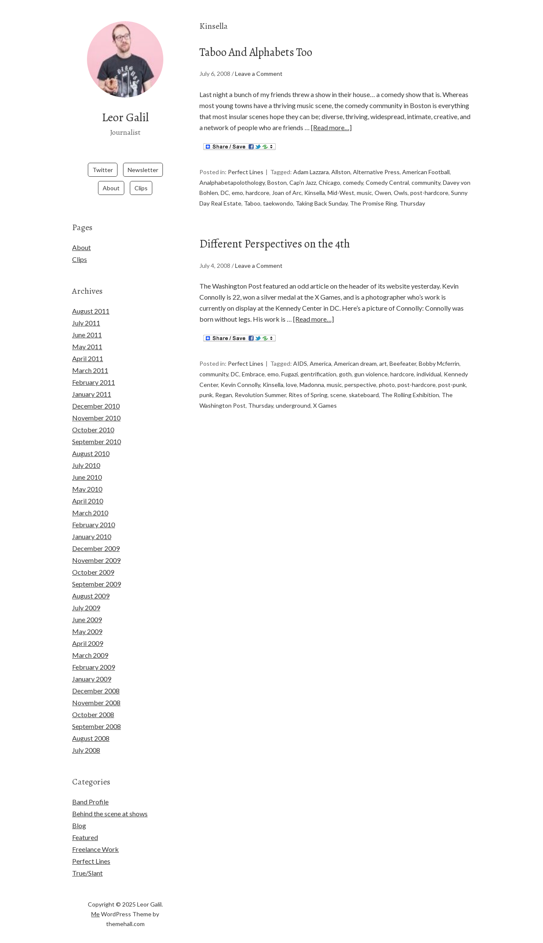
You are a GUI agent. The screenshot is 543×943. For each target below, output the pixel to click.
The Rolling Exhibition (410, 388)
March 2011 (90, 359)
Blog (79, 814)
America (320, 360)
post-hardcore (429, 190)
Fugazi (289, 369)
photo (387, 379)
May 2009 (87, 620)
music (364, 190)
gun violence (371, 369)
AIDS (300, 360)
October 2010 (93, 418)
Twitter (102, 158)
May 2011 (87, 335)
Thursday (412, 200)
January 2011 (91, 383)
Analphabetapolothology (232, 181)
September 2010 (96, 430)
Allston (340, 171)
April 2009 (87, 632)
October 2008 (93, 703)
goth (345, 369)
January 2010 (91, 525)
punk (206, 388)
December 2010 (96, 395)
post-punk (452, 379)
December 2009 (96, 537)
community (425, 181)
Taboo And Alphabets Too (276, 50)
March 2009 (90, 644)
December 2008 (96, 680)
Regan (223, 388)
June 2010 (87, 466)
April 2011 (87, 347)
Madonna (311, 379)
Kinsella (314, 190)
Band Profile (90, 791)
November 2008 (96, 691)
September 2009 (96, 573)
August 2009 (90, 585)
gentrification (318, 369)
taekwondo (278, 200)
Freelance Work (95, 838)
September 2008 (96, 715)
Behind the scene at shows (110, 802)
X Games (325, 398)
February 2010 (93, 513)
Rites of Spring (307, 388)
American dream (355, 360)
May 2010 (87, 478)
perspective (360, 379)
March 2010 (90, 502)
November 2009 (96, 549)
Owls (401, 190)
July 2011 (86, 312)
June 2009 (87, 608)
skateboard (364, 388)
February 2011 (93, 371)
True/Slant (87, 862)
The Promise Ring (373, 200)
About (111, 177)
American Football (426, 171)
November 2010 (96, 407)
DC (225, 190)
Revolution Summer (260, 388)
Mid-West (340, 190)
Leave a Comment (259, 73)
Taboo (252, 200)
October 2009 (93, 561)
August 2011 (90, 300)
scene (338, 388)
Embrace (253, 369)
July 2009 (86, 597)
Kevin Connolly (240, 379)
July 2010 (86, 454)
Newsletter (143, 158)
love (291, 379)
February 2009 (93, 656)
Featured (85, 826)
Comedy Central (387, 181)
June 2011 (87, 324)
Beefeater (402, 360)
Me (95, 903)
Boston (277, 181)
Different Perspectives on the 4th (300, 239)
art (383, 360)
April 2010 (87, 490)
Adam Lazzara (311, 171)
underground (293, 398)
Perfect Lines (245, 171)
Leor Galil (125, 116)
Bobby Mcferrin (439, 360)
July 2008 (86, 739)
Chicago (329, 181)
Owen (383, 190)
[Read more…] (331, 127)
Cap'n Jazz (302, 181)
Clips (141, 177)
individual (429, 369)
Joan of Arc (287, 190)
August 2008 (90, 727)
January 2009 (91, 668)
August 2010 (90, 442)
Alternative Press (376, 171)
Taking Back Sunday (321, 200)
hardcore (257, 190)
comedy (353, 181)
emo (237, 190)
